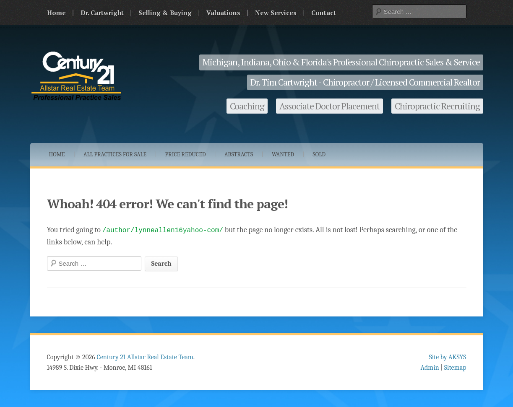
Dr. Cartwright (102, 12)
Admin (430, 367)
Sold (319, 154)
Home (56, 12)
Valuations (223, 12)
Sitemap (455, 367)
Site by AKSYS (447, 357)
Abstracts (238, 154)
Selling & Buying (165, 12)
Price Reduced (185, 154)
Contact (323, 12)
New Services (276, 12)
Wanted (283, 154)
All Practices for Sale (114, 154)
